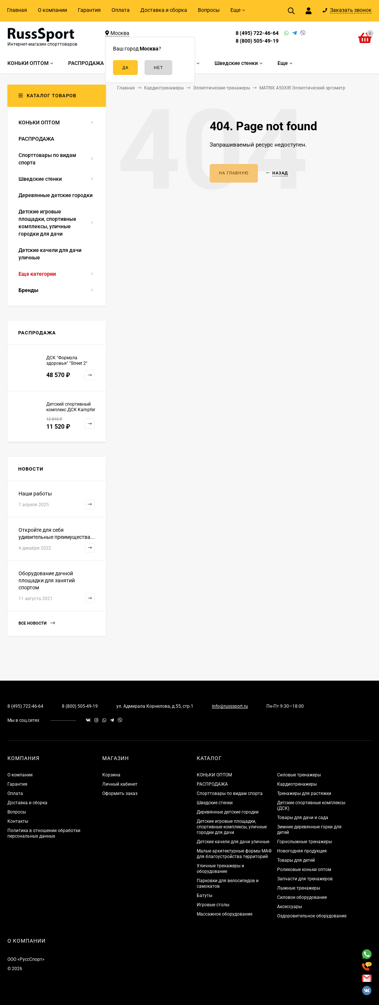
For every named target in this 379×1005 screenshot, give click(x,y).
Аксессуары (289, 906)
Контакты (17, 821)
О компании (52, 10)
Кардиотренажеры (297, 784)
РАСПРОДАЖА (212, 784)
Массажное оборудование (224, 914)
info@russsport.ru (230, 706)
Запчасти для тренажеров (305, 878)
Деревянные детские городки (228, 812)
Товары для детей (296, 860)
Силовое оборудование (302, 897)
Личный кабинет (119, 784)
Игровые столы (213, 904)
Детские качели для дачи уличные (233, 841)
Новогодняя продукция (302, 851)
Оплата (121, 10)
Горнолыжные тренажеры (304, 841)
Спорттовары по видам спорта (230, 793)
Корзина (111, 775)
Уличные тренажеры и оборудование (220, 868)
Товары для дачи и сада (302, 817)
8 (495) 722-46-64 (257, 33)
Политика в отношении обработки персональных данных (43, 833)
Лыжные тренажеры (298, 888)
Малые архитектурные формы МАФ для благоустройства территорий (234, 853)
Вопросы (209, 10)
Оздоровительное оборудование (311, 916)
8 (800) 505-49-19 (257, 41)
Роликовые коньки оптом (304, 869)
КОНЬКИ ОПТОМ (214, 775)
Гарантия (89, 10)
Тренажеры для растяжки (304, 793)
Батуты (204, 895)
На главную (234, 173)
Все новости (37, 623)
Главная (17, 10)
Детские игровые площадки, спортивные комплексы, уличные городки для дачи (232, 827)
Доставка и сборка (163, 10)
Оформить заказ (119, 793)
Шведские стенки (215, 802)
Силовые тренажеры (299, 775)
